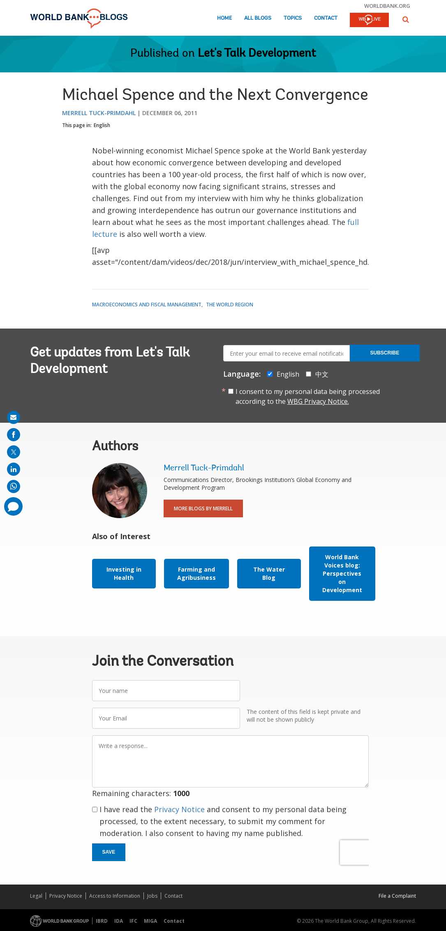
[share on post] (13, 452)
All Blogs (257, 18)
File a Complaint (397, 895)
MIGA (150, 920)
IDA (118, 920)
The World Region (229, 304)
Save (109, 852)
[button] (405, 19)
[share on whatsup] (13, 486)
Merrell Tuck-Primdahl (99, 113)
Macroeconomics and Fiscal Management (146, 304)
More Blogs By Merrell (203, 508)
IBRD (102, 920)
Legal (36, 895)
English (102, 125)
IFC (133, 920)
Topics (293, 18)
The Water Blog (269, 573)
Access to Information (114, 895)
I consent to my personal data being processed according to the (308, 396)
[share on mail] (13, 417)
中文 (321, 374)
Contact (325, 18)
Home (224, 18)
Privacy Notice (179, 809)
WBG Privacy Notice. (318, 401)
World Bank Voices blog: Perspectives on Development (342, 573)
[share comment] (13, 506)
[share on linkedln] (13, 469)
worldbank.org (387, 5)
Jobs (152, 895)
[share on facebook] (13, 434)
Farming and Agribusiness (196, 573)
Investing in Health (123, 573)
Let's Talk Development (257, 54)
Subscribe (385, 353)
